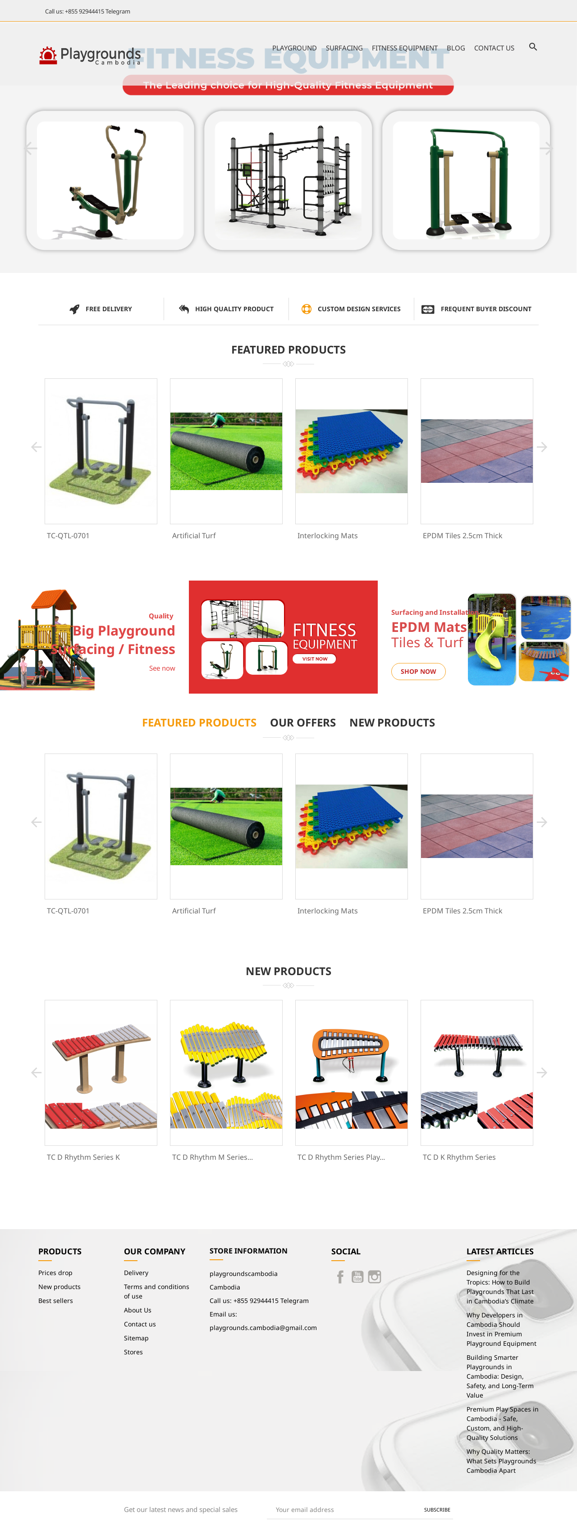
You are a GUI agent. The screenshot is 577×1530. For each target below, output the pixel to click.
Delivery (136, 1272)
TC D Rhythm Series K (83, 1157)
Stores (133, 1352)
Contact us (494, 47)
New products (59, 1286)
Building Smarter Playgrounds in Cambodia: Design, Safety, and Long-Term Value (500, 1376)
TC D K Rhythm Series (459, 1157)
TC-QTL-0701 (68, 535)
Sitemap (136, 1338)
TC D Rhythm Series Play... (341, 1157)
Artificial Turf (194, 535)
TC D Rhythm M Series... (212, 1157)
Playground (294, 47)
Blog (456, 47)
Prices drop (55, 1272)
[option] (288, 147)
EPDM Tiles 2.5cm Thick (463, 535)
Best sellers (55, 1300)
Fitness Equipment (405, 47)
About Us (137, 1310)
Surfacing (344, 47)
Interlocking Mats (328, 535)
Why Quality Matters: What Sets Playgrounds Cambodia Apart (501, 1461)
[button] (30, 148)
